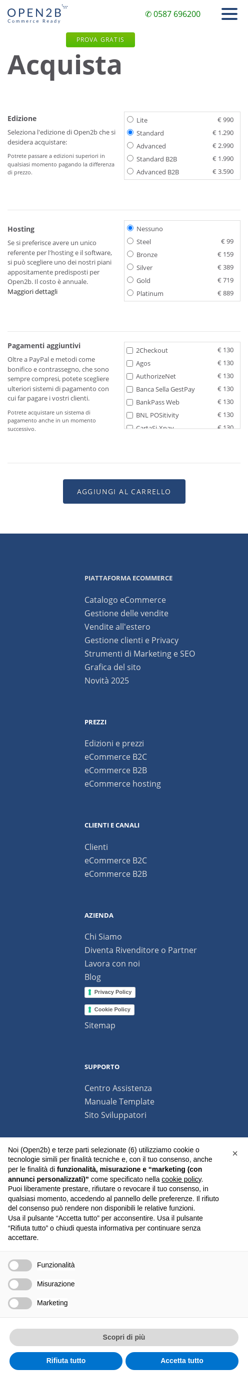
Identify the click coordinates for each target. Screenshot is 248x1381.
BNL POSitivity (180, 414)
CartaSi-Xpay (180, 427)
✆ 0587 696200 (172, 13)
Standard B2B (180, 158)
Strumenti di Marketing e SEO (139, 653)
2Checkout (180, 350)
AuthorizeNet (180, 376)
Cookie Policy (112, 1009)
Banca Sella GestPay (180, 389)
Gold (180, 280)
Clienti (96, 846)
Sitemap (100, 1025)
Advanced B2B (180, 171)
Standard (180, 133)
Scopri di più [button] (124, 1337)
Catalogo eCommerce (125, 599)
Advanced (180, 145)
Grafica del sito (112, 667)
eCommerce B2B (115, 770)
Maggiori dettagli (33, 291)
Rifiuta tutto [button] (66, 1361)
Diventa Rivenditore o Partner (140, 950)
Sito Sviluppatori (115, 1114)
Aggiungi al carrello (124, 491)
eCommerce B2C (115, 756)
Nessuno (145, 228)
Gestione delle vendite (126, 613)
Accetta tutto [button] (182, 1361)
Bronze (180, 254)
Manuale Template (119, 1101)
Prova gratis (100, 39)
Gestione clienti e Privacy (131, 640)
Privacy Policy (113, 992)
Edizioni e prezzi (114, 743)
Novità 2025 (106, 680)
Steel (180, 241)
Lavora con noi (112, 963)
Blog (92, 976)
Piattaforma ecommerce (128, 577)
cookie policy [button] (181, 1179)
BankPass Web (180, 402)
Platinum (180, 293)
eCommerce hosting (122, 783)
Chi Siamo (103, 936)
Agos (180, 363)
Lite (180, 120)
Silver (180, 267)
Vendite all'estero (117, 626)
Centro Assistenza (118, 1088)
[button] (235, 1153)
